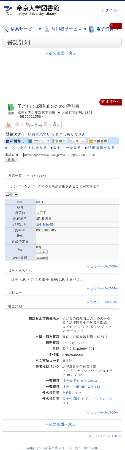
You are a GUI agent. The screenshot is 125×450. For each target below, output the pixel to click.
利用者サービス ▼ (65, 29)
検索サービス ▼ (22, 29)
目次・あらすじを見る (27, 148)
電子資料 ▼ (104, 29)
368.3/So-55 (45, 224)
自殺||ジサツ (72, 392)
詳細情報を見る (101, 148)
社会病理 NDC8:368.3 (79, 381)
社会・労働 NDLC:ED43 (81, 387)
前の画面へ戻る (62, 53)
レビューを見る (67, 148)
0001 (39, 202)
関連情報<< (111, 101)
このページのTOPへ (104, 266)
